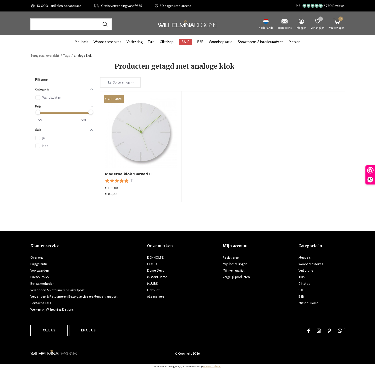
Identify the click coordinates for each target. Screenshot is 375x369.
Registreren (231, 257)
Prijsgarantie (39, 264)
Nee (45, 146)
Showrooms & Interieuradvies (260, 42)
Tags (66, 55)
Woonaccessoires (107, 42)
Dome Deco (155, 270)
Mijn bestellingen (235, 264)
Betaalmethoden (42, 283)
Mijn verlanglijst (233, 270)
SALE (185, 42)
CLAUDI (152, 264)
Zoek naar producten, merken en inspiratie (105, 24)
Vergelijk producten (236, 277)
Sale (64, 130)
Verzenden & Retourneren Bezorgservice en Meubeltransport (73, 296)
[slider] (38, 112)
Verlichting (135, 42)
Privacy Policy (39, 277)
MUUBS (152, 283)
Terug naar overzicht (44, 55)
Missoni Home (157, 277)
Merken (294, 42)
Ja (43, 138)
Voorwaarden (39, 270)
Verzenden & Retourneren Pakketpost (57, 290)
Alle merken (155, 296)
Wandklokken (51, 97)
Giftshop (167, 42)
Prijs (64, 106)
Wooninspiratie (220, 42)
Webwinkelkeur (212, 366)
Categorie (64, 89)
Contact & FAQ (40, 303)
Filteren (41, 79)
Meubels (81, 42)
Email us (88, 330)
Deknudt (153, 290)
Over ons (36, 257)
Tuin (151, 42)
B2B (200, 42)
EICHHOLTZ (155, 257)
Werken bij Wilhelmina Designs (52, 309)
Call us (49, 330)
